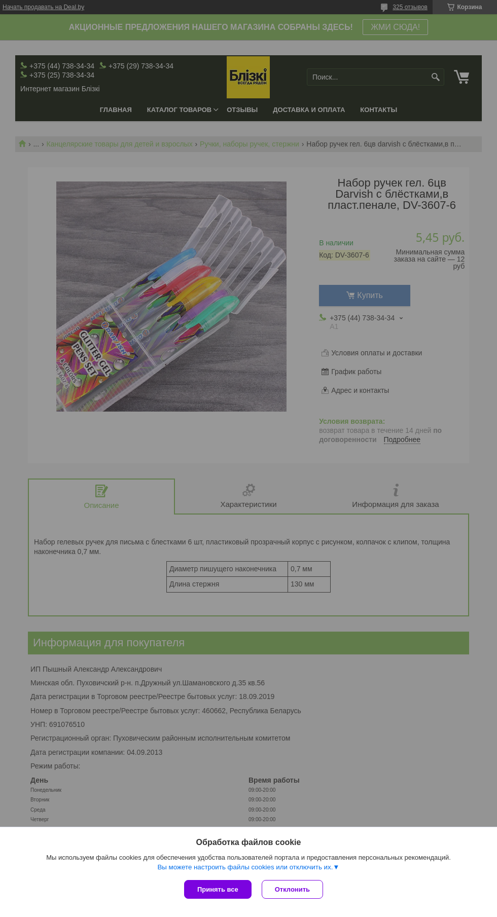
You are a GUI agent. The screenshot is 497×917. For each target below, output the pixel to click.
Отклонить (292, 889)
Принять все (217, 889)
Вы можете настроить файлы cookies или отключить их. (245, 867)
